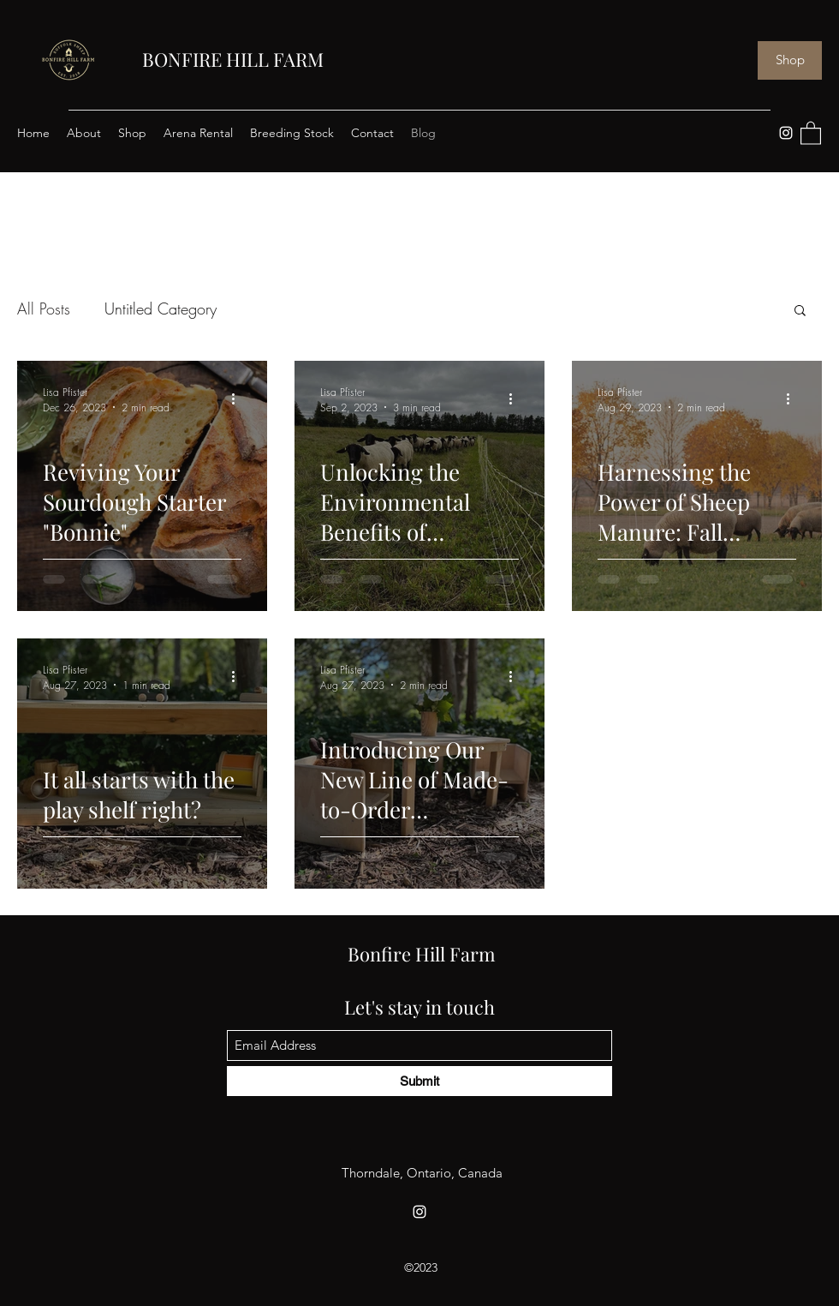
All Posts (43, 308)
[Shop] (790, 60)
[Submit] (419, 1081)
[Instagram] (785, 132)
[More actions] (239, 399)
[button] (810, 132)
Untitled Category (160, 308)
